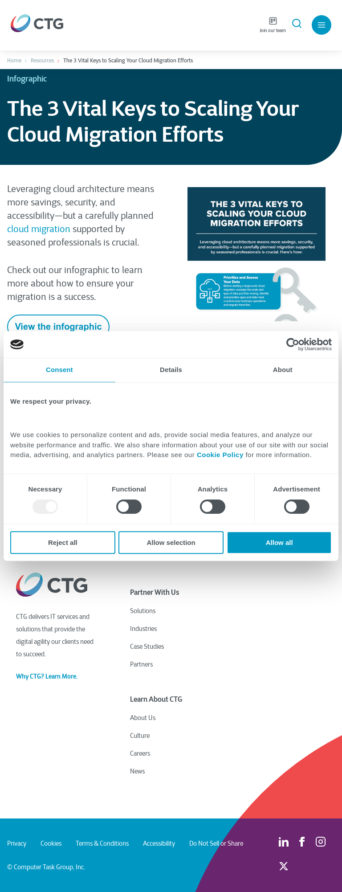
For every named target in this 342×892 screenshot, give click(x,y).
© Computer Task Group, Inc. (46, 867)
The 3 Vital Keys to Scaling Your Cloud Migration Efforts (128, 60)
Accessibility (159, 843)
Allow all (279, 542)
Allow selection (171, 542)
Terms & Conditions (102, 843)
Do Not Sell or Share (216, 843)
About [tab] (283, 369)
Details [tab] (171, 369)
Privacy (16, 843)
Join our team (273, 24)
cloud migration (38, 229)
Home (14, 60)
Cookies (51, 843)
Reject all (62, 542)
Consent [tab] (59, 369)
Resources (42, 60)
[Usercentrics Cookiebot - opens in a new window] (293, 344)
